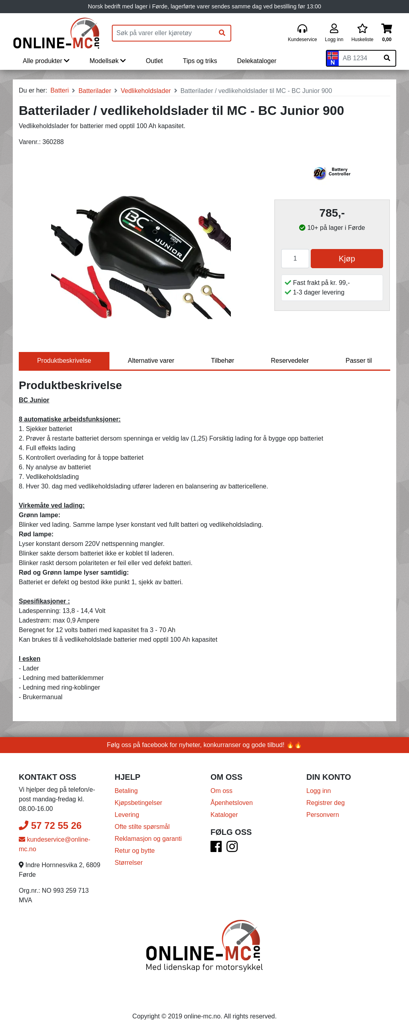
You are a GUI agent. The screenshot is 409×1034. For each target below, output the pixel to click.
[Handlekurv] (386, 33)
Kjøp (347, 258)
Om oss (221, 790)
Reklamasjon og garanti (148, 838)
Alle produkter (46, 60)
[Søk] (222, 33)
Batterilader (94, 90)
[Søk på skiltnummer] (387, 58)
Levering (127, 814)
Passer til (358, 360)
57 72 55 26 (50, 825)
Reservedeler (290, 360)
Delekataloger (256, 60)
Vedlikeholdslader (146, 90)
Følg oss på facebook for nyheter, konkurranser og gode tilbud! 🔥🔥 (204, 744)
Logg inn (318, 790)
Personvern (322, 814)
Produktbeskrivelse (64, 360)
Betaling (126, 790)
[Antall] (295, 258)
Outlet (154, 60)
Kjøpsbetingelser (138, 802)
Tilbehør (222, 360)
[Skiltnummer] (359, 58)
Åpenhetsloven (231, 802)
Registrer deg (325, 802)
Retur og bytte (135, 850)
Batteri (59, 90)
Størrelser (129, 862)
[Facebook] (216, 849)
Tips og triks (200, 60)
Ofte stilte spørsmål (142, 826)
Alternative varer (151, 360)
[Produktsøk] (163, 33)
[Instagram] (232, 849)
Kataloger (224, 814)
